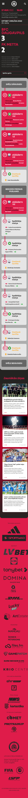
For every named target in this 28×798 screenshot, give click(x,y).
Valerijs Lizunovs (18, 160)
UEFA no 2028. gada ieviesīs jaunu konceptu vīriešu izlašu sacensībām (14, 433)
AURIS (18, 790)
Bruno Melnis (17, 101)
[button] (14, 73)
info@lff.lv (12, 762)
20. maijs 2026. (15, 477)
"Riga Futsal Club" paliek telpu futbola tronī (14, 465)
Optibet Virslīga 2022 (11, 21)
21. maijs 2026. (15, 412)
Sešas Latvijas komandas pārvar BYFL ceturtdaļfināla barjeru (15, 497)
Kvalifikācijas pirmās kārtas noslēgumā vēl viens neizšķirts (14, 400)
